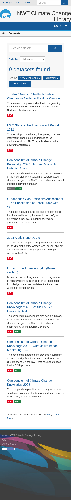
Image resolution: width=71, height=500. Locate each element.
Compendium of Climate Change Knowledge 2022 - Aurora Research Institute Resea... (31, 164)
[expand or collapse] (66, 26)
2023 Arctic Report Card (23, 237)
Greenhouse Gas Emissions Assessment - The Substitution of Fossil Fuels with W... (35, 203)
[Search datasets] (52, 2)
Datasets (14, 33)
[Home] (3, 33)
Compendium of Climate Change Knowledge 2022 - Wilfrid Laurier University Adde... (29, 307)
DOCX (11, 189)
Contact (27, 2)
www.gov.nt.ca (11, 2)
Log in (57, 25)
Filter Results (20, 83)
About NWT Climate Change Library (22, 435)
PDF (10, 115)
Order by (13, 59)
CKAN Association (12, 444)
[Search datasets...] (28, 48)
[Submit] (64, 2)
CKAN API (8, 439)
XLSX (19, 189)
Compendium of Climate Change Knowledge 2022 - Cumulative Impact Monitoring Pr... (32, 346)
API (48, 414)
